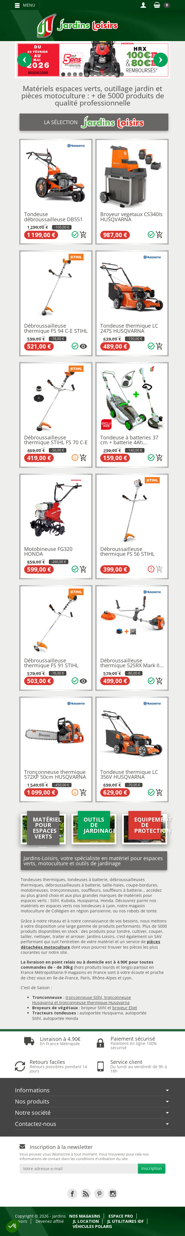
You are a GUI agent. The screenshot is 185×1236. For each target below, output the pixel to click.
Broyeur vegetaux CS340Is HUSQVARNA (131, 217)
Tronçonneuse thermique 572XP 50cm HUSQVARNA (55, 774)
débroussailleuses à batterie (72, 885)
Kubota (68, 900)
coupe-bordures (141, 885)
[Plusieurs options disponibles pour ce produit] (83, 346)
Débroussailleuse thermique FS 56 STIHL (127, 551)
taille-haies (113, 885)
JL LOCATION (86, 1221)
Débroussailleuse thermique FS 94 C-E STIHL (56, 328)
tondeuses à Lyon (98, 905)
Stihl (54, 900)
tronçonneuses (64, 890)
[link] (72, 1194)
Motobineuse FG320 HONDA (48, 551)
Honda (107, 900)
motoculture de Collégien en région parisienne (66, 911)
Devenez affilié (50, 1221)
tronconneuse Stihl (83, 997)
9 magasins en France (85, 972)
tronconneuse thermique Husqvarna (94, 1002)
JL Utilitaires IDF (125, 1221)
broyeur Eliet (124, 1007)
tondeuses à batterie (87, 879)
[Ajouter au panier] (83, 234)
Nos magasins (84, 1216)
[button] (13, 1226)
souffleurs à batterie (122, 890)
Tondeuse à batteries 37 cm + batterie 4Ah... (129, 440)
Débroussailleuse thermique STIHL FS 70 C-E (56, 440)
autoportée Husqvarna (101, 1013)
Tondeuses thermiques (43, 879)
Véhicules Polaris (92, 1226)
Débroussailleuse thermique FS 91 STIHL (51, 663)
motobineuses (34, 890)
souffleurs (91, 890)
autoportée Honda (60, 1018)
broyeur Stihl (93, 1007)
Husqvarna (87, 900)
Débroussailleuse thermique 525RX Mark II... (132, 663)
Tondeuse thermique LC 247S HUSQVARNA (129, 328)
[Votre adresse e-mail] (79, 1169)
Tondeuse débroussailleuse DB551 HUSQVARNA (53, 219)
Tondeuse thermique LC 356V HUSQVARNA (129, 774)
